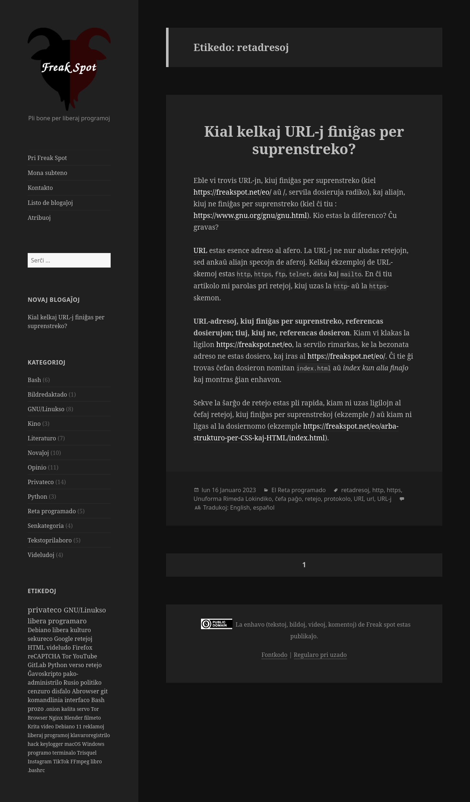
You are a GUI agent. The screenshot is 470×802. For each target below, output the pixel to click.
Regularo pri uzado (320, 655)
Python (37, 497)
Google (64, 639)
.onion (53, 708)
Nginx (56, 717)
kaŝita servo (76, 708)
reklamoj (93, 726)
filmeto (92, 717)
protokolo (337, 499)
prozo (36, 709)
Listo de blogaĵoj (50, 203)
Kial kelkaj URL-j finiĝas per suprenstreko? (304, 139)
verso (77, 665)
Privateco (41, 482)
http (377, 490)
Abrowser (86, 691)
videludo (59, 647)
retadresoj (355, 490)
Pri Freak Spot (47, 158)
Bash (34, 380)
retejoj (83, 639)
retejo (94, 665)
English (240, 507)
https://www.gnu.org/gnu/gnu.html (250, 215)
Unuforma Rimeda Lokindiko (233, 499)
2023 (249, 490)
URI (359, 499)
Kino (34, 424)
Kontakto (40, 188)
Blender (74, 717)
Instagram (40, 761)
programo (40, 752)
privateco (46, 609)
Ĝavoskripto (45, 674)
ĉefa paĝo (288, 499)
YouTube (85, 656)
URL (201, 250)
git (104, 691)
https (394, 490)
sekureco (41, 639)
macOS (73, 743)
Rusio (71, 682)
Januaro (230, 490)
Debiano (40, 630)
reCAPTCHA (45, 656)
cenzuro (40, 691)
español (264, 507)
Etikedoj (42, 591)
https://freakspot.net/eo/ (233, 192)
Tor (67, 656)
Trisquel (87, 752)
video (48, 726)
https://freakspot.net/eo (254, 344)
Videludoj (41, 555)
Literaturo (42, 438)
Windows (93, 743)
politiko (91, 682)
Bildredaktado (47, 394)
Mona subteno (47, 173)
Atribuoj (39, 218)
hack (34, 743)
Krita (34, 726)
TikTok (62, 761)
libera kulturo (71, 630)
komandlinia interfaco (59, 700)
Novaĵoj (38, 453)
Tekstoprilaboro (50, 540)
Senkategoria (46, 526)
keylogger (52, 743)
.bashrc (36, 770)
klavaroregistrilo (90, 735)
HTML (37, 647)
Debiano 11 (69, 726)
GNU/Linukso (46, 409)
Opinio (37, 467)
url (370, 499)
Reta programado (52, 511)
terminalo (64, 752)
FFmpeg (80, 761)
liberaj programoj (49, 735)
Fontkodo (274, 655)
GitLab (38, 665)
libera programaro (57, 620)
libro (96, 761)
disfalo (62, 691)
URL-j (384, 499)
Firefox (82, 647)
